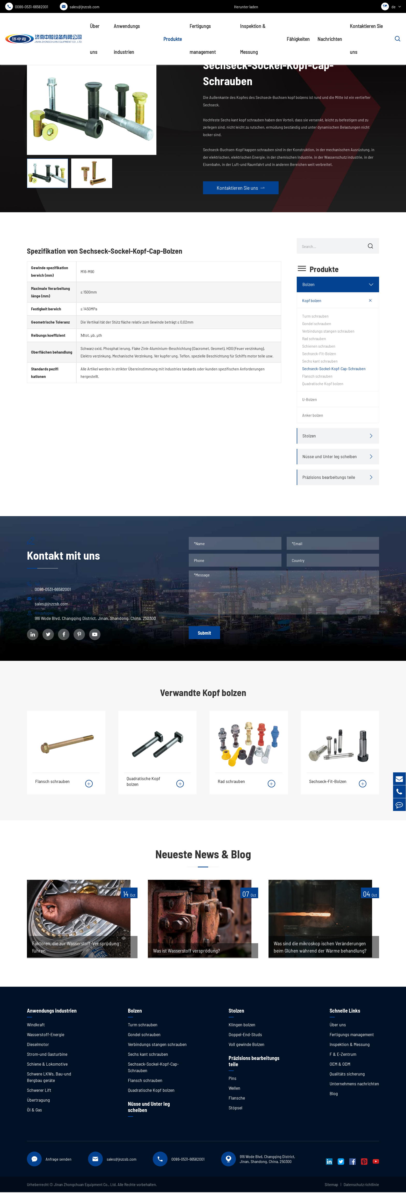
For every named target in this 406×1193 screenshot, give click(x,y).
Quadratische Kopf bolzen (322, 383)
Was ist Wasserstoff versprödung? (187, 951)
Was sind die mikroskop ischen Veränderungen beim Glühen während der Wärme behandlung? (320, 948)
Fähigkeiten (298, 39)
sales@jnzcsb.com (79, 6)
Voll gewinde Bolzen (246, 1045)
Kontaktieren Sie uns (366, 39)
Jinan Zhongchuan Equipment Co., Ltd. (85, 1185)
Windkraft (36, 1025)
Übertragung (38, 1100)
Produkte (172, 39)
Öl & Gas (34, 1110)
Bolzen (308, 284)
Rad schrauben (314, 338)
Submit (204, 633)
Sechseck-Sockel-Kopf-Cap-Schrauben (334, 368)
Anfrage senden (58, 1159)
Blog (334, 1094)
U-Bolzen (309, 399)
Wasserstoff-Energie (45, 1035)
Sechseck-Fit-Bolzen (319, 353)
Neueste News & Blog (203, 854)
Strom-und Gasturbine (47, 1055)
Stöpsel (235, 1108)
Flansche (237, 1098)
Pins (232, 1079)
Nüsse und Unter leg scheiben (329, 456)
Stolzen (309, 435)
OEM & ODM (340, 1064)
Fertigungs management (203, 39)
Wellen (234, 1089)
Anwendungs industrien (127, 39)
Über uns (94, 39)
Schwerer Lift (39, 1091)
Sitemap (331, 1185)
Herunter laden (246, 6)
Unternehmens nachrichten (354, 1084)
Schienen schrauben (318, 345)
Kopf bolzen (311, 300)
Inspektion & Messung (252, 39)
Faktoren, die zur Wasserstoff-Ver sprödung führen (76, 948)
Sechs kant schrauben (320, 360)
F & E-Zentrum (343, 1055)
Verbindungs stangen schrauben (328, 330)
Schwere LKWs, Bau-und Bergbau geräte (49, 1078)
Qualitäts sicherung (347, 1074)
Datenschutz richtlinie (361, 1185)
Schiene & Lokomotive (47, 1064)
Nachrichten (329, 39)
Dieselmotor (38, 1045)
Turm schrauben (315, 315)
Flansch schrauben (317, 376)
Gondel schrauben (316, 323)
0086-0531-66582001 (26, 6)
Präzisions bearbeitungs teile (328, 477)
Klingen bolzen (242, 1025)
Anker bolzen (312, 415)
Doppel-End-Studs (245, 1035)
